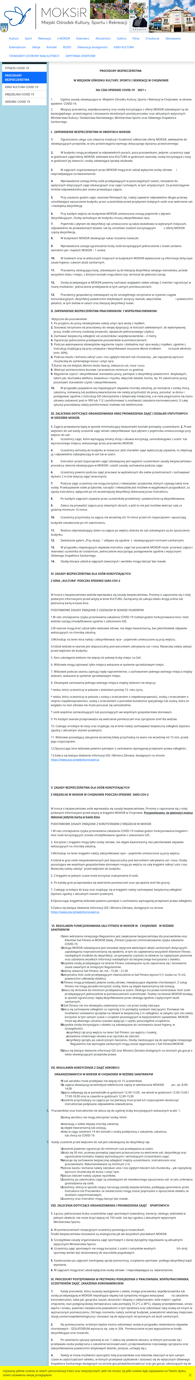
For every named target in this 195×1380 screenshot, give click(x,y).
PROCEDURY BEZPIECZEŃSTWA (17, 78)
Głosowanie (173, 38)
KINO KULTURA (124, 47)
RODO (67, 47)
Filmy (135, 38)
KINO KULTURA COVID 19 (21, 87)
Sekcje (36, 47)
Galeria (121, 38)
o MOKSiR (63, 38)
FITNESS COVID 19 (17, 68)
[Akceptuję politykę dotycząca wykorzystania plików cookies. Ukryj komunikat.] (190, 1375)
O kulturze (152, 38)
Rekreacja (44, 38)
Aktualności (103, 38)
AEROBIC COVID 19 (17, 102)
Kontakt (52, 47)
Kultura (14, 38)
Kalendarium (17, 47)
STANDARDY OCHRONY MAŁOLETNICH (34, 56)
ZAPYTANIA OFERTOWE (81, 56)
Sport (28, 38)
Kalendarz (82, 38)
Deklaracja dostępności (92, 47)
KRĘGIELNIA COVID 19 (19, 94)
